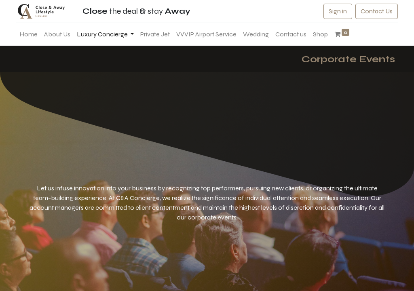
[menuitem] (31, 34)
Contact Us (374, 11)
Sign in (335, 11)
